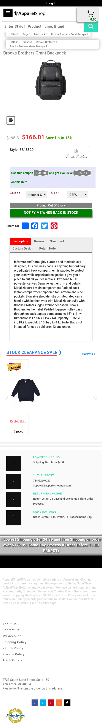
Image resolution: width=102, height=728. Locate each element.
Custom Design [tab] (23, 248)
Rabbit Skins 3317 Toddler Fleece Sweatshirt (18, 421)
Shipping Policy (15, 642)
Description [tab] (20, 241)
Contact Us (11, 630)
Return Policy (13, 648)
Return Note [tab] (47, 248)
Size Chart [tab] (57, 241)
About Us (10, 624)
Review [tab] (39, 241)
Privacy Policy (14, 654)
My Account (12, 636)
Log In (51, 3)
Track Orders (12, 660)
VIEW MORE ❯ (89, 354)
